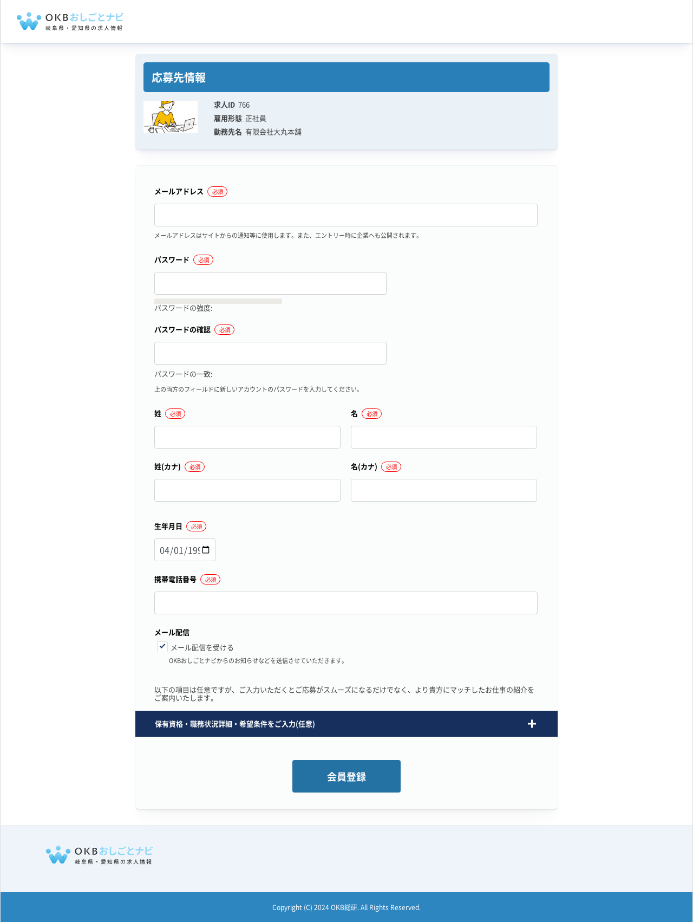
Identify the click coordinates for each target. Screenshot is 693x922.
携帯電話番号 (175, 579)
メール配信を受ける (202, 647)
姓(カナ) (167, 467)
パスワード (171, 260)
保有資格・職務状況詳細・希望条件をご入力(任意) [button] (235, 723)
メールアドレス (179, 191)
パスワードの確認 (182, 330)
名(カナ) (364, 467)
